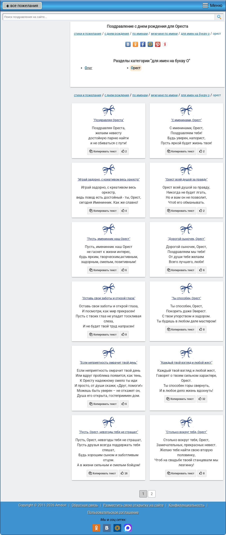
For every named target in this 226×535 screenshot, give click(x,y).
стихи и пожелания (87, 33)
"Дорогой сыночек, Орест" (186, 239)
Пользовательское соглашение (113, 512)
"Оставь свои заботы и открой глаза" (108, 298)
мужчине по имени (164, 33)
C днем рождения (117, 33)
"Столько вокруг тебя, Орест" (186, 432)
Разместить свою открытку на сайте (133, 505)
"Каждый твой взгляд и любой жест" (186, 362)
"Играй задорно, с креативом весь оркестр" (109, 179)
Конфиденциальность (187, 505)
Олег (88, 68)
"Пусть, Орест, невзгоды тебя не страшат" (108, 432)
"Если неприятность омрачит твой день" (108, 362)
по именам (140, 33)
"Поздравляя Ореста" (108, 120)
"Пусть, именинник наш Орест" (108, 239)
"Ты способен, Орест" (186, 298)
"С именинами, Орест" (186, 120)
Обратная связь (85, 505)
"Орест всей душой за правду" (186, 179)
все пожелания (22, 5)
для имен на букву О (195, 33)
